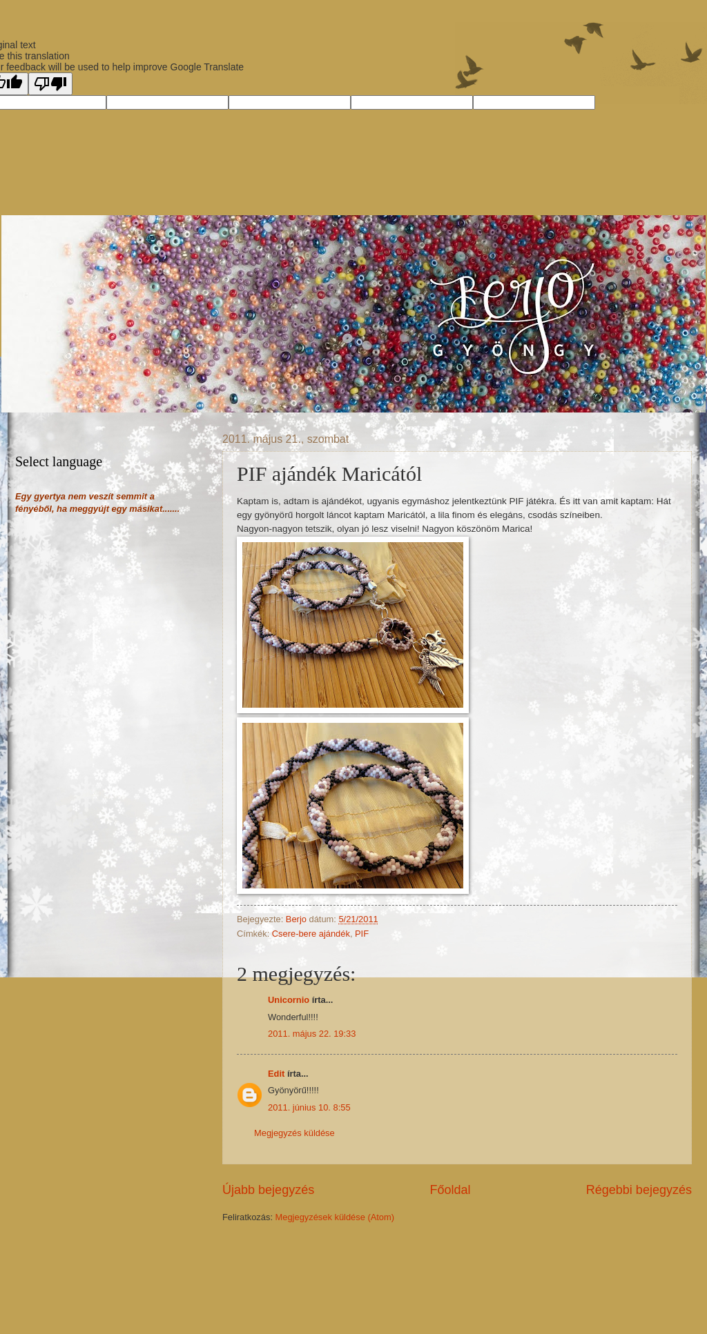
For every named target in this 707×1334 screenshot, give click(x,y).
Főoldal (449, 1190)
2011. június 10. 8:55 (309, 1107)
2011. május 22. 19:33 (312, 1033)
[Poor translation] (50, 83)
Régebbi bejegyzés (639, 1190)
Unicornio (288, 1000)
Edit (276, 1073)
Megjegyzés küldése (294, 1133)
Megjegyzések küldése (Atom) (334, 1217)
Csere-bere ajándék (311, 933)
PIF (362, 933)
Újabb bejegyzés (268, 1190)
